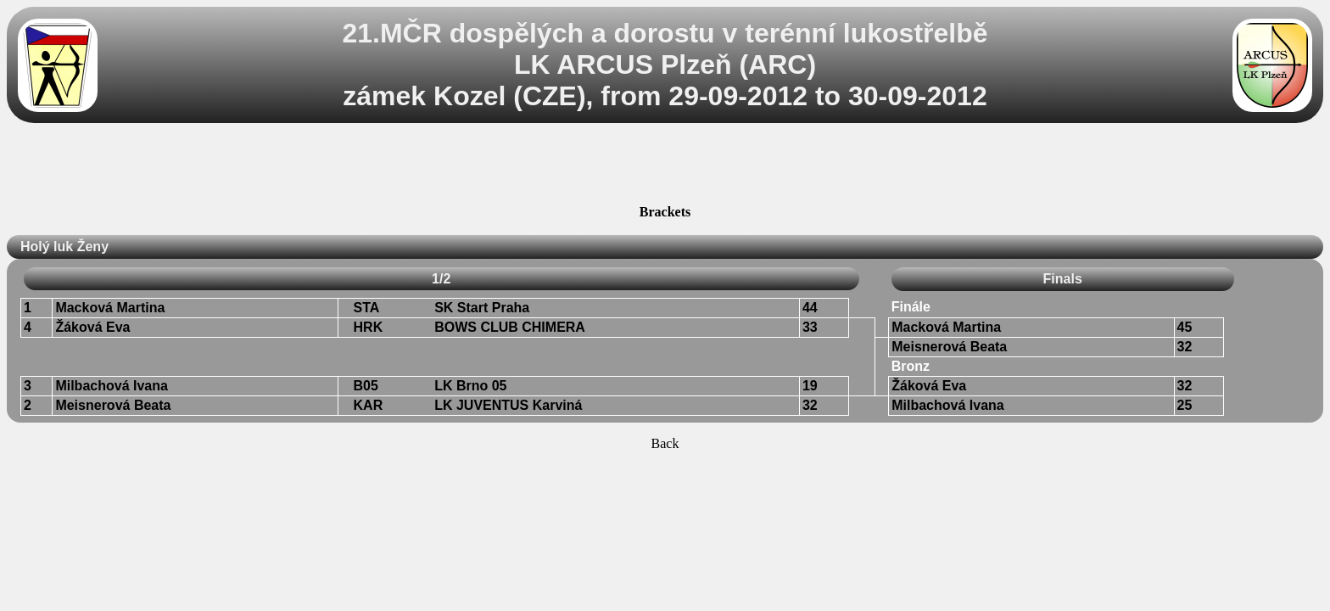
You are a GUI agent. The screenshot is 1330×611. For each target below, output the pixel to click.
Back (665, 443)
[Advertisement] (665, 166)
